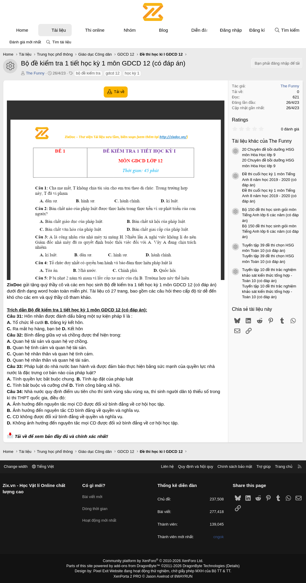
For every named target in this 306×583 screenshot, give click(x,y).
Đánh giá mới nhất (25, 42)
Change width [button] (18, 466)
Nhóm (130, 30)
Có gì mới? (94, 485)
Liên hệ (165, 466)
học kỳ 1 (132, 73)
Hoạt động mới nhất (100, 517)
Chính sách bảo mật (232, 466)
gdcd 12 (113, 73)
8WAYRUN (182, 576)
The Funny (35, 73)
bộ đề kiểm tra (88, 73)
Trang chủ (281, 466)
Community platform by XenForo (153, 561)
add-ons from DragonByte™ (137, 566)
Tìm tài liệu (61, 42)
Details (230, 566)
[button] (33, 30)
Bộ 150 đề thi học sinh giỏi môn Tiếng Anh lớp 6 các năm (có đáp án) (270, 215)
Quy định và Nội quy (193, 466)
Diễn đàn (200, 30)
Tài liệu (58, 30)
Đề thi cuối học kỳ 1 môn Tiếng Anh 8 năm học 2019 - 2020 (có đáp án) (269, 179)
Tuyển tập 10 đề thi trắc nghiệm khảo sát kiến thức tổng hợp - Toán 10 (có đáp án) (269, 275)
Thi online (95, 30)
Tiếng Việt (45, 466)
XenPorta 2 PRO (128, 576)
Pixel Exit (102, 571)
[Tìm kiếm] (287, 30)
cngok (217, 537)
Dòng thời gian (95, 506)
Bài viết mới (93, 495)
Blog (163, 30)
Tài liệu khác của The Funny (262, 141)
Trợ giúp (262, 466)
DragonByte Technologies (202, 566)
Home (22, 30)
